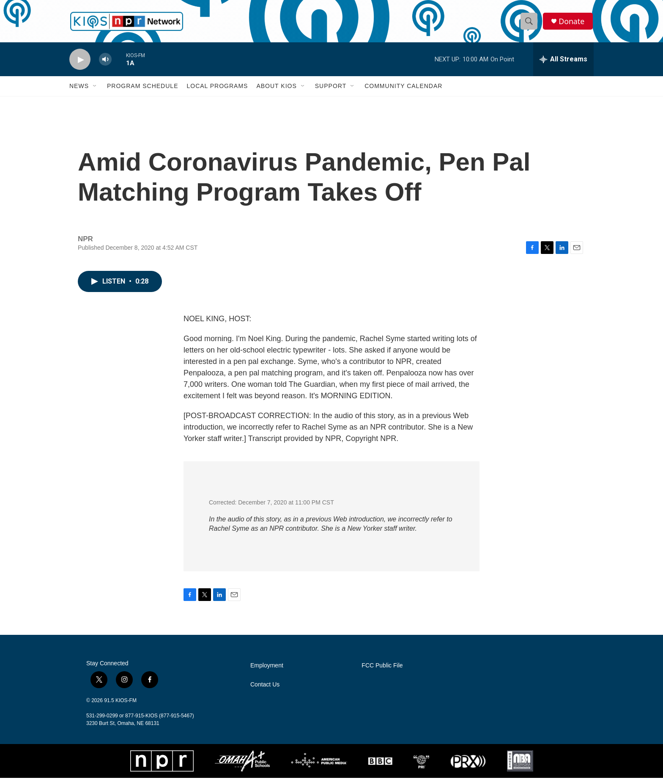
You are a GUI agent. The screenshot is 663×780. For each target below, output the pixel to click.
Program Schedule (142, 88)
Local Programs (217, 88)
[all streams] (563, 61)
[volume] (105, 61)
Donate (572, 22)
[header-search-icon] (529, 22)
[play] (80, 61)
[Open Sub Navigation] (95, 88)
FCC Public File (382, 667)
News (79, 88)
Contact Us (264, 687)
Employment (266, 667)
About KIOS (276, 88)
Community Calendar (403, 88)
